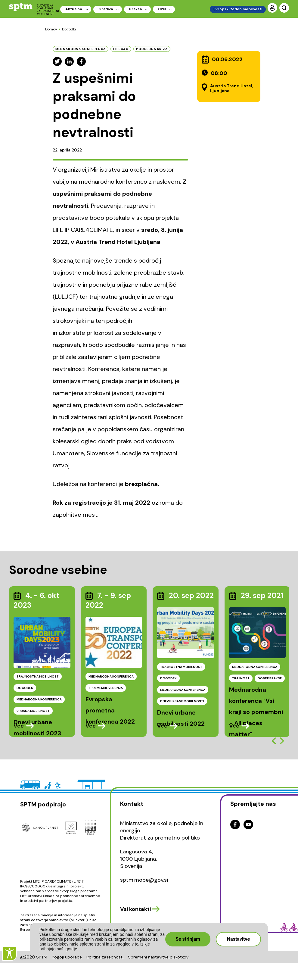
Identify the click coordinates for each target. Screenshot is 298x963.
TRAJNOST (241, 678)
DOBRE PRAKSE (270, 678)
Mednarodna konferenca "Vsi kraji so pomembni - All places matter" (256, 712)
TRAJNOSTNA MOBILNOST (38, 676)
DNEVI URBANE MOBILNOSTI (182, 701)
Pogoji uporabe (67, 957)
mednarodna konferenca (80, 49)
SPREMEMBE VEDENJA (105, 688)
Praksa (135, 9)
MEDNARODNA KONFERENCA (39, 699)
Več (19, 725)
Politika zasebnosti (104, 957)
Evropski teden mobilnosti (237, 9)
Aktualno (73, 9)
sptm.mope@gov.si (144, 880)
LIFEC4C (121, 49)
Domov (51, 29)
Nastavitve (238, 939)
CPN (162, 9)
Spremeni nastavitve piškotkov (158, 957)
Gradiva (105, 9)
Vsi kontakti (135, 909)
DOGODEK (25, 688)
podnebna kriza (152, 49)
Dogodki (69, 29)
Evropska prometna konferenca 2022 (110, 710)
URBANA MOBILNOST (33, 711)
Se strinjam (187, 939)
